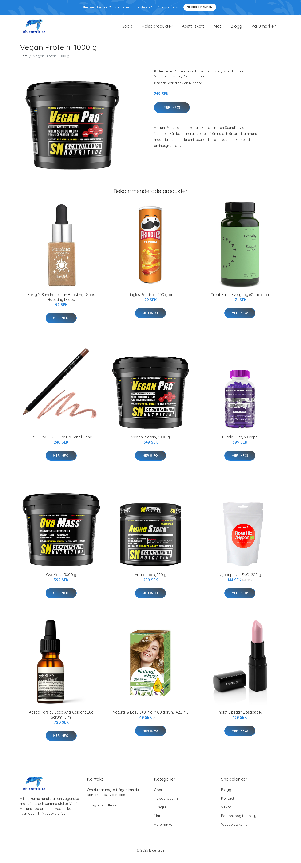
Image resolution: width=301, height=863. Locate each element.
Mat (217, 28)
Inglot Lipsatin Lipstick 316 (240, 717)
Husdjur (160, 812)
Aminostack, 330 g (150, 579)
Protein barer (194, 81)
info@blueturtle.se (102, 810)
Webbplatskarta (234, 829)
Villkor (226, 812)
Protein (175, 81)
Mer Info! (172, 112)
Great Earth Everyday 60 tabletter (239, 299)
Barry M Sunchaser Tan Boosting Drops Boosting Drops (61, 302)
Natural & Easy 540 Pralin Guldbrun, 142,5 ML (150, 717)
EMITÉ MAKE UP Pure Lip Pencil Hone (61, 441)
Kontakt (227, 803)
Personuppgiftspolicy (238, 820)
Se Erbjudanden (199, 7)
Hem (24, 60)
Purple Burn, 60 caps (239, 441)
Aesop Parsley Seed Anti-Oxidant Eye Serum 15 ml (61, 719)
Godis (127, 28)
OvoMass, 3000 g (61, 579)
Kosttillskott (193, 28)
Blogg (236, 28)
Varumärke (184, 76)
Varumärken (263, 28)
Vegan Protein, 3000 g (150, 441)
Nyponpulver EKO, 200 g (240, 579)
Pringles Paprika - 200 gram (150, 299)
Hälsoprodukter (157, 28)
